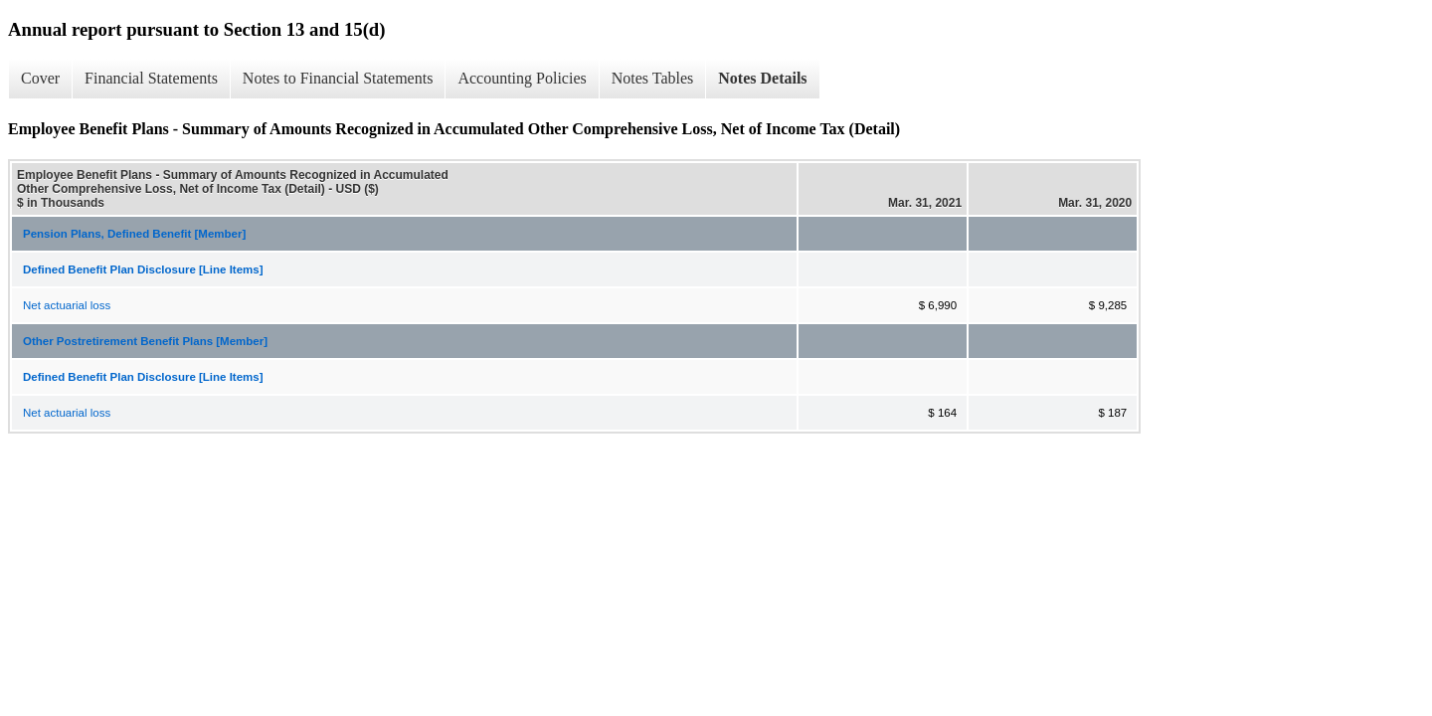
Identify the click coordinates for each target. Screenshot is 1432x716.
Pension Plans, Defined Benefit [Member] (134, 234)
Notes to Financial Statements (338, 78)
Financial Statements (151, 78)
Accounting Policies (521, 78)
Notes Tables (653, 78)
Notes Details (762, 78)
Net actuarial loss (66, 305)
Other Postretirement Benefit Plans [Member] (145, 341)
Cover (40, 78)
